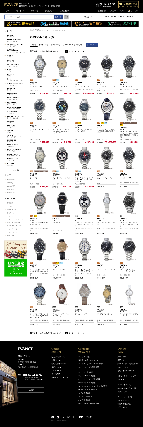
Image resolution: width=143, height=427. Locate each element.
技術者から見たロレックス (89, 359)
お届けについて (56, 359)
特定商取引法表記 (125, 401)
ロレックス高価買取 (86, 371)
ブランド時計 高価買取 (87, 374)
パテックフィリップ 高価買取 (90, 377)
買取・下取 (34, 11)
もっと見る (16, 170)
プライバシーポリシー (127, 394)
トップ (6, 11)
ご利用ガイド (49, 11)
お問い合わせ (124, 404)
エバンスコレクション (14, 226)
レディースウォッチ (13, 222)
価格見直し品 (11, 209)
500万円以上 (11, 192)
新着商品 (10, 203)
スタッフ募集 (124, 389)
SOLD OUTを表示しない (74, 45)
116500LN (121, 17)
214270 (113, 17)
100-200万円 (11, 186)
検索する (56, 17)
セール (9, 206)
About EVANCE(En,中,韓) (128, 386)
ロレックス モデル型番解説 (89, 366)
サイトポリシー (125, 397)
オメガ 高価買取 (85, 397)
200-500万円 (11, 189)
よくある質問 (64, 11)
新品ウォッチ (11, 213)
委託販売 (123, 359)
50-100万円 (11, 183)
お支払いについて (57, 356)
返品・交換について (57, 363)
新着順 (34, 45)
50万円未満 (11, 179)
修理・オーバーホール (127, 369)
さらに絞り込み (93, 45)
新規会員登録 (101, 11)
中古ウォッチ (11, 216)
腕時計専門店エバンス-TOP (38, 30)
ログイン (121, 11)
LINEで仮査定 (124, 366)
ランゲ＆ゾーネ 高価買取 (88, 387)
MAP (21, 365)
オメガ (100, 17)
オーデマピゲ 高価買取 (87, 381)
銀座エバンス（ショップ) (128, 374)
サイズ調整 (55, 372)
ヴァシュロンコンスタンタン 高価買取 (92, 384)
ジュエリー (10, 235)
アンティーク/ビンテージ (15, 219)
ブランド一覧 (20, 11)
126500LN (129, 17)
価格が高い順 (55, 45)
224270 (107, 17)
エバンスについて (125, 383)
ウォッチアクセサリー (14, 232)
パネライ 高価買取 (86, 394)
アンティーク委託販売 (129, 363)
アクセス (123, 378)
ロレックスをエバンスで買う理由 (91, 363)
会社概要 (31, 391)
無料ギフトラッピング (58, 376)
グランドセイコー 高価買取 (89, 400)
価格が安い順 (43, 45)
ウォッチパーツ (12, 229)
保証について (55, 366)
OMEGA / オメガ (57, 30)
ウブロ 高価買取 (85, 390)
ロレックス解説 (85, 356)
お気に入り (112, 11)
